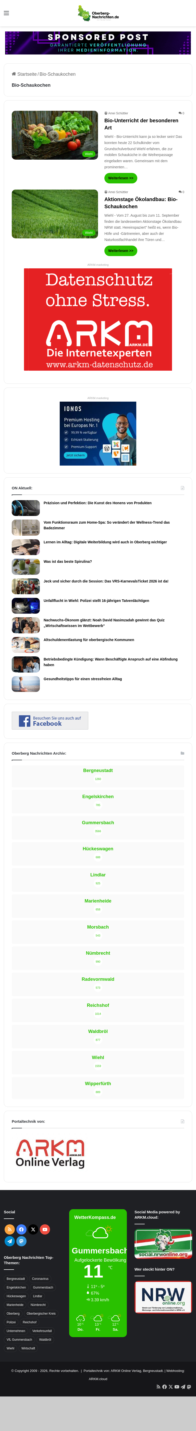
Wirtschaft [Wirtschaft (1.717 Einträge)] (28, 1348)
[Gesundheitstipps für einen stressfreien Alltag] (26, 684)
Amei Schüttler (118, 113)
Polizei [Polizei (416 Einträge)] (11, 1322)
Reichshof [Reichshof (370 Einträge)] (29, 1322)
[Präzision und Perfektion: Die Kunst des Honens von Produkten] (26, 508)
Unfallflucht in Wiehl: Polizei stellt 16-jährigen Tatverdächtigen (96, 601)
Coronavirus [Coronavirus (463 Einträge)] (40, 1279)
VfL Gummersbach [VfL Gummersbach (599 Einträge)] (19, 1339)
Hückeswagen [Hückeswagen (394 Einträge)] (16, 1296)
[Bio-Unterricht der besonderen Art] (55, 135)
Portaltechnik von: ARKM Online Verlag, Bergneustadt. (123, 1371)
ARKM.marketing (97, 264)
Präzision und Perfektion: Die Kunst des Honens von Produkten (98, 503)
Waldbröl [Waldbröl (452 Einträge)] (45, 1339)
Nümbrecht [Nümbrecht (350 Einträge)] (38, 1305)
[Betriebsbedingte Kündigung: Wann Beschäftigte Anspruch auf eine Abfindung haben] (26, 664)
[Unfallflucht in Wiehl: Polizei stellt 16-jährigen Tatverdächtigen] (26, 606)
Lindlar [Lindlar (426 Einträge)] (37, 1296)
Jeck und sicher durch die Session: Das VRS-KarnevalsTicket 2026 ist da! (106, 581)
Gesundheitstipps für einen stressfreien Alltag (83, 679)
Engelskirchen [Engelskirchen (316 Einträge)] (16, 1287)
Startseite (24, 74)
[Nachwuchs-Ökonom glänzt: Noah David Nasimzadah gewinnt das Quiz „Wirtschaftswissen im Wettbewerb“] (26, 625)
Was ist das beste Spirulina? (68, 561)
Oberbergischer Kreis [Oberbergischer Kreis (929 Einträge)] (41, 1313)
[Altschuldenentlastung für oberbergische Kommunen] (26, 645)
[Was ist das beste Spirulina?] (26, 567)
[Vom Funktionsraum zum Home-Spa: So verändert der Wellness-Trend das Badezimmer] (26, 527)
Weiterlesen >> (120, 178)
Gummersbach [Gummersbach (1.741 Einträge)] (43, 1287)
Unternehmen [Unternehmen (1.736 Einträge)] (16, 1331)
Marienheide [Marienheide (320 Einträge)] (15, 1305)
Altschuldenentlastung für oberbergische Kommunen (89, 640)
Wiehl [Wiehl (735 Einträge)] (10, 1348)
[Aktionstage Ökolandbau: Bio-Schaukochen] (55, 214)
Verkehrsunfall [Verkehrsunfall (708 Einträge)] (42, 1331)
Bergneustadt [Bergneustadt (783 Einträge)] (16, 1279)
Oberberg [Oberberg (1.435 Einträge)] (13, 1313)
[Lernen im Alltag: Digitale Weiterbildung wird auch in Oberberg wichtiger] (26, 547)
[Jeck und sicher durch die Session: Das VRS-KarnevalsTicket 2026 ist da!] (26, 586)
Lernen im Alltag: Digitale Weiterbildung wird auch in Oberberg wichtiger (105, 542)
